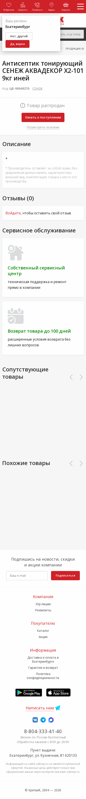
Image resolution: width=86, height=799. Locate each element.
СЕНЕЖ (37, 88)
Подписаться (65, 575)
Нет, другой (19, 36)
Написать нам (40, 707)
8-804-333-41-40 (43, 731)
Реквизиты (43, 610)
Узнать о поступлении (43, 117)
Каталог (43, 630)
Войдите (13, 213)
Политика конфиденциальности (43, 676)
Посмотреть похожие (43, 127)
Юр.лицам (43, 604)
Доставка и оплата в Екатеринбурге (43, 659)
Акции (43, 637)
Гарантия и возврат (43, 668)
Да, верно (17, 44)
